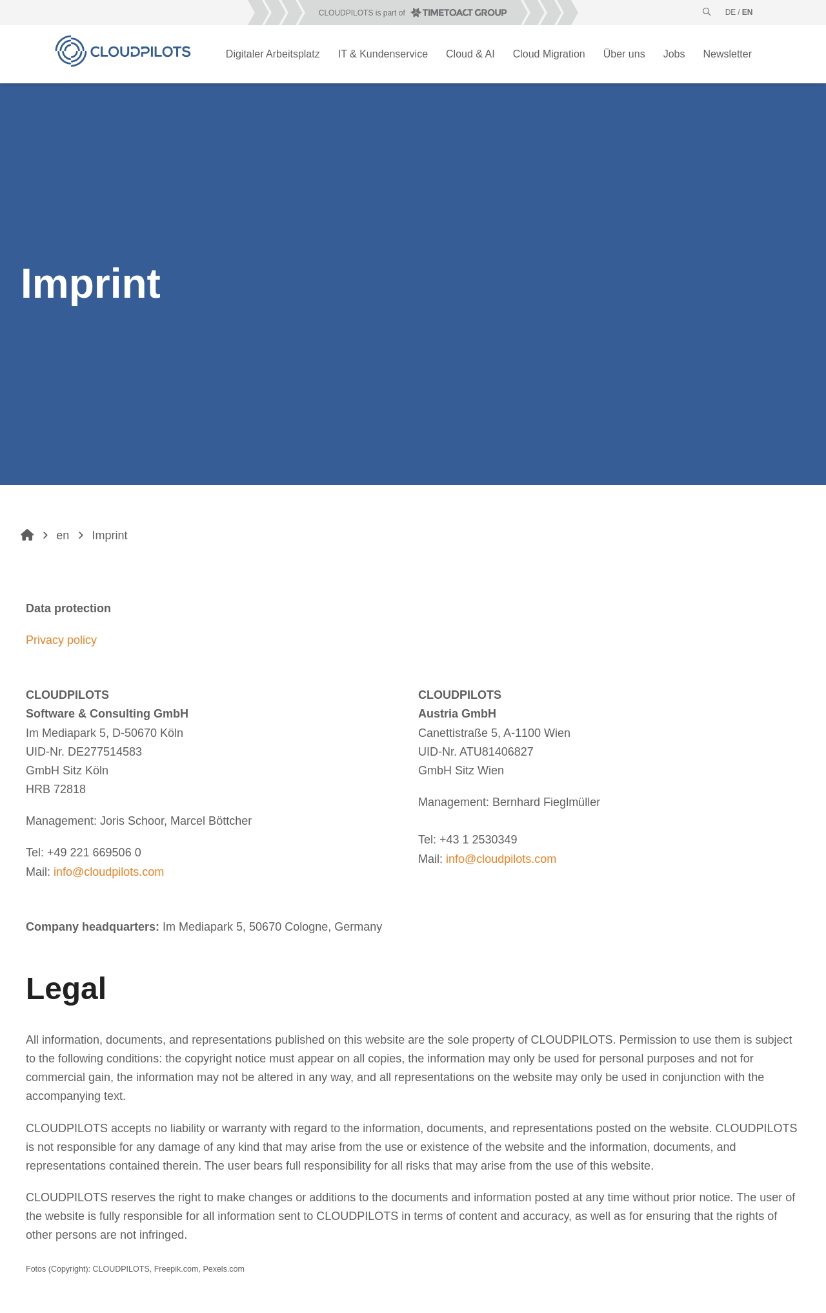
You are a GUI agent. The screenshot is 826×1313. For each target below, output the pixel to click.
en (62, 535)
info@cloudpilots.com (109, 871)
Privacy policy (61, 640)
